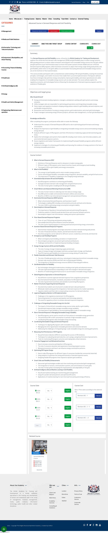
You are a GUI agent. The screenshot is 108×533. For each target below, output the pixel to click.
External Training (83, 18)
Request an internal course (39, 31)
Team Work (64, 18)
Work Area (52, 497)
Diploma (38, 18)
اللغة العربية (95, 2)
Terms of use (78, 494)
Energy (4, 94)
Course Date (84, 43)
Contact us (73, 18)
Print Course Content (67, 31)
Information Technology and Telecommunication (10, 48)
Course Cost (96, 43)
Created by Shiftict (47, 525)
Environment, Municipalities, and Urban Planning (12, 58)
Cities (50, 18)
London (64, 490)
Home (11, 18)
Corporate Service (77, 503)
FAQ (88, 2)
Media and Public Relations (10, 39)
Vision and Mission (52, 493)
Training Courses (29, 18)
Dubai (63, 497)
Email (90, 47)
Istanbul (64, 500)
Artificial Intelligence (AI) (9, 85)
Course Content (71, 43)
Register (99, 31)
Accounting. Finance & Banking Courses (11, 68)
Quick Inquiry (54, 31)
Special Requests (76, 2)
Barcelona (65, 494)
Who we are (18, 18)
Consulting (56, 18)
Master (44, 18)
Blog (84, 2)
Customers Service (77, 498)
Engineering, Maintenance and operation (11, 111)
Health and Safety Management (12, 102)
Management (6, 31)
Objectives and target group (51, 43)
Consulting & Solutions (53, 506)
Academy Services (52, 501)
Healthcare (5, 78)
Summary (35, 43)
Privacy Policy (78, 490)
